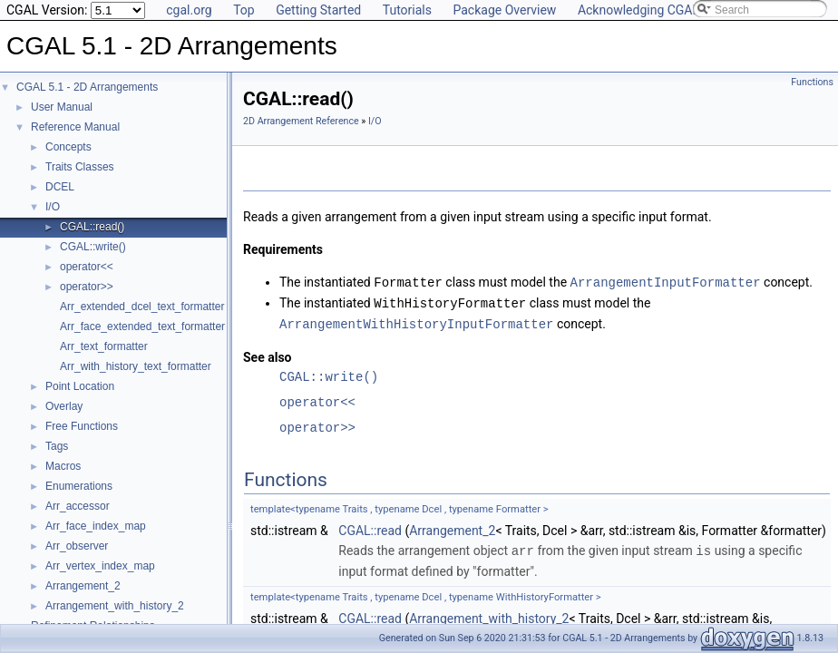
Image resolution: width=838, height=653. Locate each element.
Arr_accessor (77, 506)
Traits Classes (79, 167)
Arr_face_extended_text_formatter (142, 326)
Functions (812, 82)
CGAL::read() (92, 226)
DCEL (59, 186)
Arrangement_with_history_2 (114, 605)
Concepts (68, 147)
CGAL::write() (93, 246)
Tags (56, 446)
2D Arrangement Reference (301, 121)
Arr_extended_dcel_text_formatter (142, 306)
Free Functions (81, 426)
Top (244, 10)
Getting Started (318, 10)
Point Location (79, 386)
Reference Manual (75, 127)
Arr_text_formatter (104, 346)
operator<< (86, 266)
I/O (52, 206)
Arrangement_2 (83, 586)
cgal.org (188, 10)
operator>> (86, 286)
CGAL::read (370, 528)
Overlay (64, 406)
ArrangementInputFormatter (665, 281)
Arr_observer (76, 546)
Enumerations (78, 486)
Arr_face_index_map (95, 526)
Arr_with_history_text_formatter (135, 366)
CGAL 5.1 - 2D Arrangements (87, 87)
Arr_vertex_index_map (100, 566)
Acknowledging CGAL (638, 10)
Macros (63, 466)
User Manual (62, 107)
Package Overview (504, 10)
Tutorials (407, 10)
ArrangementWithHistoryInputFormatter (416, 321)
